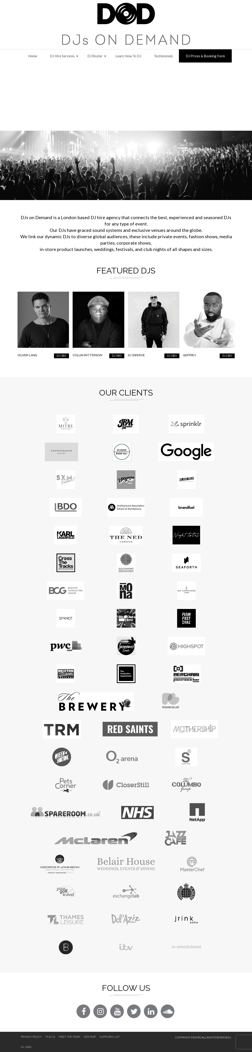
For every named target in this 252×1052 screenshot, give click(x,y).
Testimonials (163, 56)
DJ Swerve (136, 355)
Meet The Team (69, 1036)
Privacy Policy (31, 1036)
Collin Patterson (87, 355)
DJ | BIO (61, 355)
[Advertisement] (126, 96)
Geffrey (189, 355)
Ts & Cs (50, 1036)
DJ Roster (95, 56)
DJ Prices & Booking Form (205, 56)
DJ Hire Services (62, 56)
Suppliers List (109, 1036)
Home (32, 56)
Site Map (90, 1036)
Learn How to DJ (128, 56)
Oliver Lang (27, 355)
